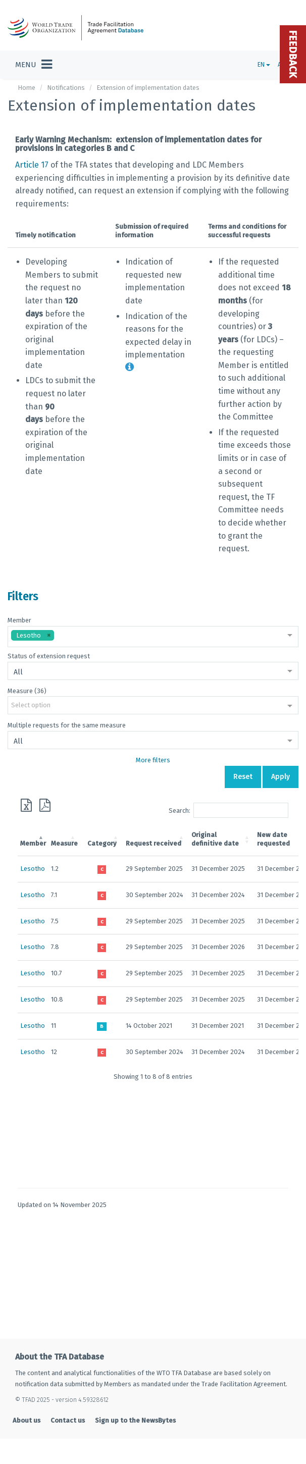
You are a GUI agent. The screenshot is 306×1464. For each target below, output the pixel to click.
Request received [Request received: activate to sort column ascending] (153, 843)
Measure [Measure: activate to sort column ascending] (64, 843)
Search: (229, 810)
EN (264, 64)
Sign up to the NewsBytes (135, 1420)
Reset (242, 776)
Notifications (66, 87)
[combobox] (153, 636)
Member (19, 620)
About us (26, 1420)
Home (26, 87)
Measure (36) (27, 691)
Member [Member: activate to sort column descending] (33, 843)
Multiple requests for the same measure (67, 725)
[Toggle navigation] (34, 64)
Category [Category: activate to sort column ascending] (102, 843)
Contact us (67, 1420)
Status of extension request (49, 656)
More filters (153, 760)
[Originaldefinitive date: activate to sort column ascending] (221, 839)
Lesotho (32, 868)
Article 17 (31, 165)
